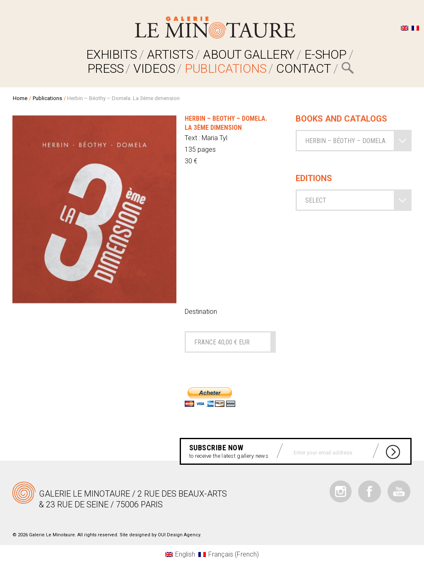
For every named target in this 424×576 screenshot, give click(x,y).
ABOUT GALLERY (248, 54)
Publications (225, 68)
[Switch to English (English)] (180, 554)
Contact (303, 68)
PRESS (105, 68)
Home (20, 98)
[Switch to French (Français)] (228, 554)
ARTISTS (170, 54)
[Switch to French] (415, 27)
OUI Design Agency (179, 535)
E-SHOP (325, 54)
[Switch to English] (404, 27)
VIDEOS (154, 68)
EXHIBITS (111, 54)
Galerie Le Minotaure (215, 27)
